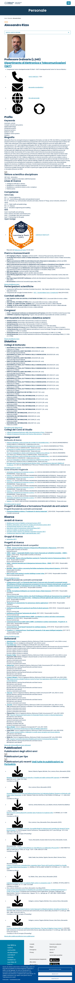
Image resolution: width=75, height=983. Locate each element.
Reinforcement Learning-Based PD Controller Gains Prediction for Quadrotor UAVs (30, 812)
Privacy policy (5, 979)
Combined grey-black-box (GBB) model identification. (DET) (23, 533)
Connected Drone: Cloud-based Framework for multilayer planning (26, 627)
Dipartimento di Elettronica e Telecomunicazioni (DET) (35, 64)
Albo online (33, 962)
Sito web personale (34, 98)
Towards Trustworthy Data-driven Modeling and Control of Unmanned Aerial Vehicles (34, 739)
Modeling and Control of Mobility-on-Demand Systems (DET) (24, 523)
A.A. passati (12, 467)
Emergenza (33, 949)
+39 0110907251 (33, 76)
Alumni (52, 952)
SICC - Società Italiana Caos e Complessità (46, 292)
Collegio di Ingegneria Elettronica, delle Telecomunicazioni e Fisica (25, 432)
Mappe (32, 947)
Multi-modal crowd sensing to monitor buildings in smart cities (25, 573)
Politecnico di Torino (20, 250)
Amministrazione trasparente (38, 959)
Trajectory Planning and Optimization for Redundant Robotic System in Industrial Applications (36, 715)
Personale (10, 18)
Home (5, 18)
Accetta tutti (55, 978)
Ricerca (9, 517)
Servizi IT (52, 949)
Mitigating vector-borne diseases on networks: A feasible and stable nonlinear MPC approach (33, 777)
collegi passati (13, 427)
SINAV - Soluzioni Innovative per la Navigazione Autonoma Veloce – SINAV (29, 563)
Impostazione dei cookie (55, 969)
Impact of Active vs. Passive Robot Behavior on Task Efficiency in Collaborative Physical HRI (33, 848)
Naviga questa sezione (37, 32)
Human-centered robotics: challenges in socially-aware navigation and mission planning (35, 732)
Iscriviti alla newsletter (56, 955)
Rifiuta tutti (55, 974)
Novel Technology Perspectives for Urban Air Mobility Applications (28, 728)
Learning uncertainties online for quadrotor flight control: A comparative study (29, 883)
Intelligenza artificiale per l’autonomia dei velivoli (21, 613)
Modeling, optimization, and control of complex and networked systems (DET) (29, 525)
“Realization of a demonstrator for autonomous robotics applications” (27, 603)
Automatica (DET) (12, 539)
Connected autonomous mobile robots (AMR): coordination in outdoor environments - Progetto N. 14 (37, 621)
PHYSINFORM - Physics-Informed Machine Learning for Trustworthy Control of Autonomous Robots (36, 558)
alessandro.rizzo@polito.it (36, 87)
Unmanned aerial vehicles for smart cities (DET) (20, 526)
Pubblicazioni (13, 748)
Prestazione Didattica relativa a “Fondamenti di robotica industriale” (27, 511)
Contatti (32, 944)
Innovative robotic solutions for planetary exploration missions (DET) (26, 531)
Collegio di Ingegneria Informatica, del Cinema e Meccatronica (24, 434)
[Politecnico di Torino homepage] (12, 3)
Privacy (32, 952)
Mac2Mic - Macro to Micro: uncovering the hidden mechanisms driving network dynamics (33, 568)
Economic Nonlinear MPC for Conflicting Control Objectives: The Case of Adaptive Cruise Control (34, 928)
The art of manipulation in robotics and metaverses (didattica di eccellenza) (28, 453)
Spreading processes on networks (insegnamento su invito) (24, 446)
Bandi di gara (53, 947)
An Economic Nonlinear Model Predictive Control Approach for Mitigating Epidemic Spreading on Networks (37, 909)
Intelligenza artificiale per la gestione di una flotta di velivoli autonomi (27, 608)
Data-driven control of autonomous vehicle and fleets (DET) (23, 528)
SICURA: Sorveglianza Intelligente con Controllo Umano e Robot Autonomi (29, 591)
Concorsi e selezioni (55, 944)
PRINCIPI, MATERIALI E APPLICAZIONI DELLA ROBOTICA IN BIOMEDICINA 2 (28, 442)
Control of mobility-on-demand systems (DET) (20, 530)
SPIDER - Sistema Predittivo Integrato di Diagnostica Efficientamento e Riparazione (31, 548)
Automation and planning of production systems (20, 472)
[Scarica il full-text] (17, 771)
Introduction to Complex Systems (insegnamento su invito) (23, 449)
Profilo (8, 117)
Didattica (10, 341)
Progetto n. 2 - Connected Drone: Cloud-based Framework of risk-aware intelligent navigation (34, 630)
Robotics (9, 475)
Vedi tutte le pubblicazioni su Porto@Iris (33, 763)
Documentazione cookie (15, 979)
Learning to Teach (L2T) (42, 234)
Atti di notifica (33, 964)
